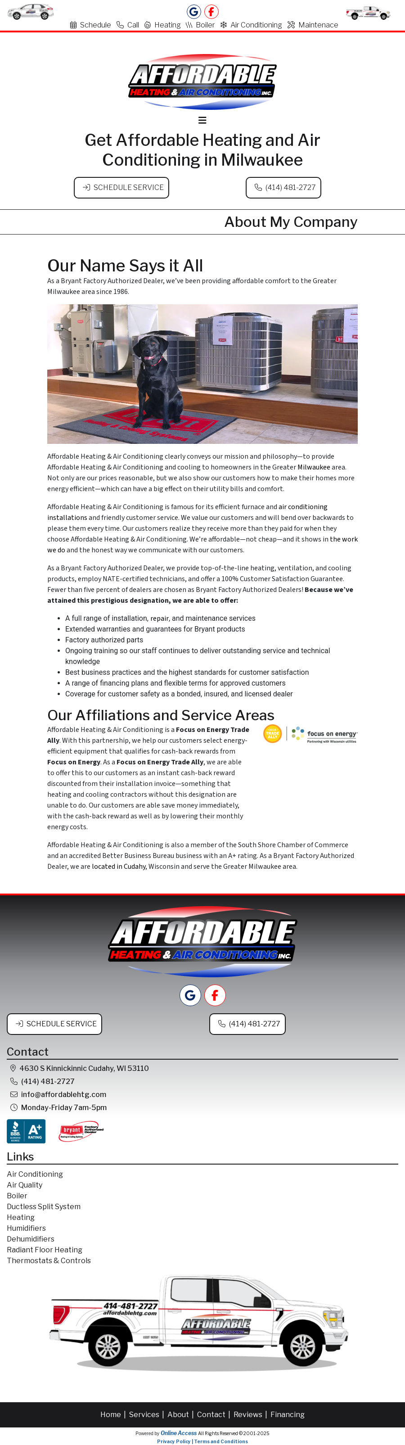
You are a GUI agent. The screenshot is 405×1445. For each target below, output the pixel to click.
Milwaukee (313, 467)
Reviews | (251, 1414)
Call (128, 25)
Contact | (214, 1414)
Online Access (179, 1433)
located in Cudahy (118, 867)
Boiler (200, 25)
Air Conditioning (251, 25)
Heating (162, 25)
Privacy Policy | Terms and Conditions (202, 1441)
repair (159, 618)
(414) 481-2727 (291, 187)
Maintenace (313, 25)
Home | (113, 1414)
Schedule (90, 25)
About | (181, 1414)
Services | (147, 1414)
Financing (287, 1414)
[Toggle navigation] (202, 120)
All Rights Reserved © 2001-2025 (234, 1433)
